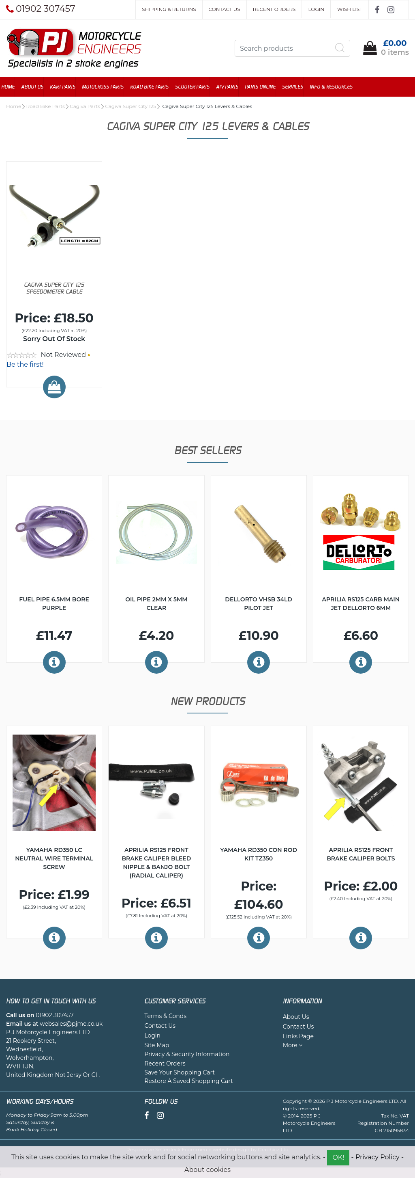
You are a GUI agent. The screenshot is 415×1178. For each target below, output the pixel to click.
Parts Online (265, 87)
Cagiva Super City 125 (130, 107)
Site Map (156, 1046)
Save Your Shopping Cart (179, 1073)
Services (297, 87)
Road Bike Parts (154, 87)
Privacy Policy (377, 1157)
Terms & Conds (165, 1016)
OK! (338, 1157)
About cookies (207, 1170)
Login (316, 9)
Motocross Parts (107, 87)
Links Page (298, 1037)
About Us (37, 87)
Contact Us (224, 9)
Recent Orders (274, 9)
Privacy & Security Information (186, 1055)
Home (12, 87)
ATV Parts (232, 87)
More (293, 1046)
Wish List (349, 9)
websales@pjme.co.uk (71, 1024)
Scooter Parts (197, 87)
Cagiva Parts (85, 107)
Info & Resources (335, 87)
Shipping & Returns (169, 9)
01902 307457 (54, 1016)
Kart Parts (67, 87)
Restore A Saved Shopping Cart (188, 1081)
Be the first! (25, 365)
